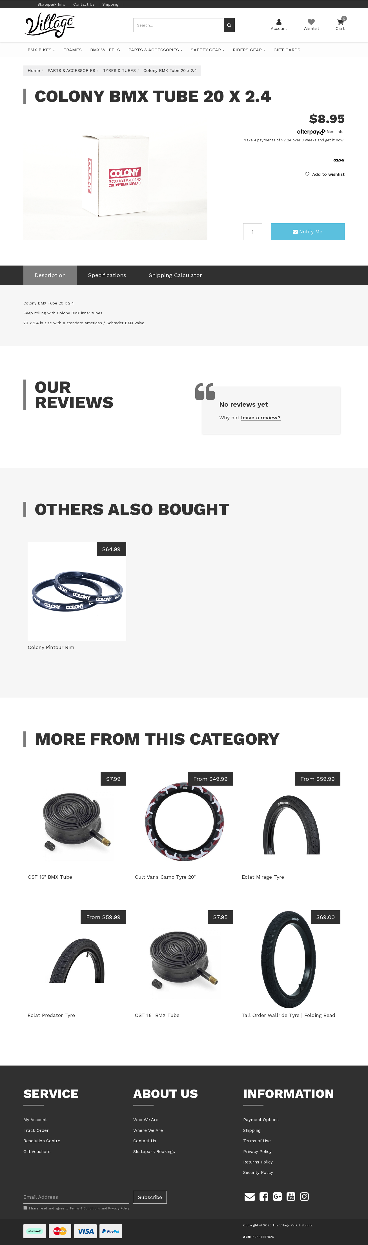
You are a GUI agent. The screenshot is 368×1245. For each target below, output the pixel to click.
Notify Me (307, 231)
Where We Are (148, 1130)
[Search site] (229, 25)
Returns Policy (258, 1162)
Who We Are (145, 1119)
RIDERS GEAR (249, 49)
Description (50, 275)
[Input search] (178, 25)
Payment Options (261, 1119)
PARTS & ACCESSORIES (155, 49)
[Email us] (250, 1196)
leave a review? (261, 417)
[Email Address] (76, 1197)
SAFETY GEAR (207, 49)
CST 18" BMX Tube (157, 1015)
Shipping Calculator (175, 275)
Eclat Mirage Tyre (263, 877)
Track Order (36, 1130)
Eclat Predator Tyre (51, 1015)
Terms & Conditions (85, 1208)
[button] (325, 174)
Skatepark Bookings (154, 1151)
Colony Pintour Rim (51, 647)
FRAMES (72, 49)
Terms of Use (257, 1140)
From (210, 778)
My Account (35, 1119)
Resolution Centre (41, 1140)
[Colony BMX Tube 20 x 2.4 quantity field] (252, 231)
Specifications (107, 275)
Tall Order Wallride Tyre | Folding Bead (288, 1015)
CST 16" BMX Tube (50, 877)
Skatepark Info (52, 4)
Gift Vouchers (36, 1151)
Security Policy (258, 1172)
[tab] (50, 275)
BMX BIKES (41, 49)
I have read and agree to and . (76, 1208)
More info (320, 132)
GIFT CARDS (287, 49)
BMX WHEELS (105, 49)
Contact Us (84, 4)
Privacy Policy (257, 1151)
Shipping (111, 4)
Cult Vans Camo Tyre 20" (165, 877)
